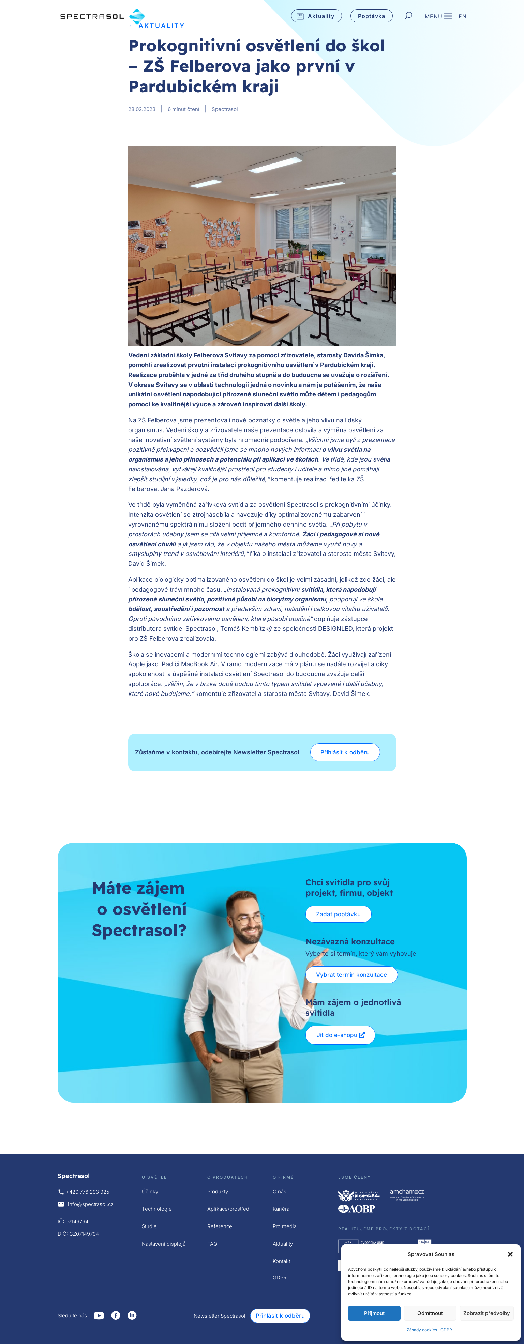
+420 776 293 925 (87, 1192)
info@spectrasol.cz (91, 1204)
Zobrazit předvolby (486, 1313)
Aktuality (321, 16)
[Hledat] (408, 16)
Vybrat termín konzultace (352, 974)
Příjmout (374, 1313)
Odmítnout (430, 1313)
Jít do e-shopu (337, 1035)
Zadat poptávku (339, 914)
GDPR (446, 1329)
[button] (510, 1254)
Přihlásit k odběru (346, 752)
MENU (434, 17)
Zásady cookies (422, 1329)
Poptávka (371, 16)
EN (463, 17)
